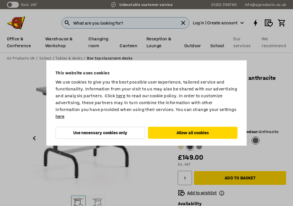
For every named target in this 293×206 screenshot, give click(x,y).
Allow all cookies (193, 132)
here (121, 95)
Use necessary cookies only (100, 132)
